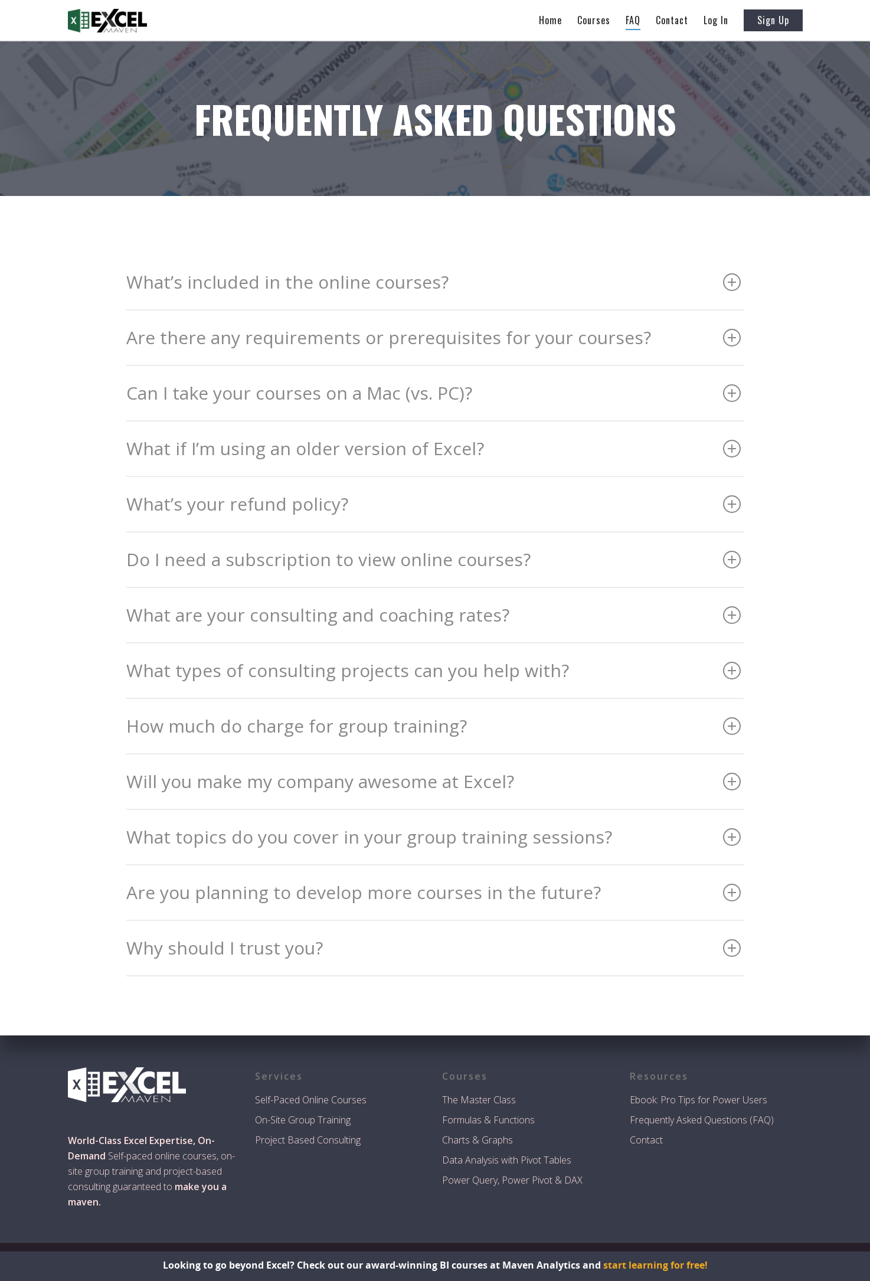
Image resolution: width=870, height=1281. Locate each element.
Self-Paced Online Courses (311, 1099)
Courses (593, 20)
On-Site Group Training (303, 1119)
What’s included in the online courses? (433, 282)
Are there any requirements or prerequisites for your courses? (433, 337)
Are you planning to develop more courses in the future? (433, 892)
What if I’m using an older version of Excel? (433, 448)
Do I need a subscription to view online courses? (433, 559)
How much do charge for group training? (433, 726)
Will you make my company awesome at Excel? (433, 781)
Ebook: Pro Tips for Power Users (698, 1099)
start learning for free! (655, 1265)
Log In (716, 20)
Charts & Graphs (477, 1139)
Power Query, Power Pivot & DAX (512, 1180)
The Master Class (479, 1099)
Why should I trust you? (433, 948)
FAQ (633, 20)
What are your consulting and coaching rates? (433, 615)
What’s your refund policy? (433, 504)
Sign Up (773, 20)
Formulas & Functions (488, 1119)
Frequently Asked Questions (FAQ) (702, 1119)
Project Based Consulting (308, 1139)
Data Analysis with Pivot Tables (506, 1159)
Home (550, 20)
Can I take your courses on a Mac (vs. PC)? (433, 393)
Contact (672, 20)
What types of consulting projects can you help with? (433, 670)
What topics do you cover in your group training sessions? (433, 837)
